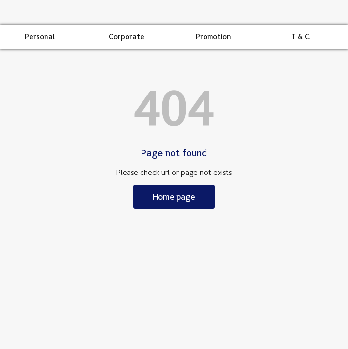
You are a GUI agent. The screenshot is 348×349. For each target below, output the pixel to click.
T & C (300, 37)
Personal (40, 37)
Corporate (126, 37)
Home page (174, 196)
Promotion (213, 37)
